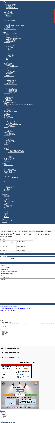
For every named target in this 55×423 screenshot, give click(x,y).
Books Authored (24, 231)
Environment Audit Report (10, 133)
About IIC (7, 70)
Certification (10, 122)
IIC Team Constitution (9, 72)
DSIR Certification (7, 93)
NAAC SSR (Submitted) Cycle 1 (9, 159)
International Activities (9, 97)
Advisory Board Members (10, 205)
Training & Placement (5, 179)
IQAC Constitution (7, 114)
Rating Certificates (9, 73)
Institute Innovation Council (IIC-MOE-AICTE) (11, 69)
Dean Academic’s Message (8, 108)
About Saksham (8, 15)
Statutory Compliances (7, 18)
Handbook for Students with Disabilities (10, 111)
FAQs (45, 231)
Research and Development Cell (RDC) (10, 33)
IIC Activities (8, 74)
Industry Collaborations (7, 189)
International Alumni (9, 187)
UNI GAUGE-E (6, 173)
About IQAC (6, 113)
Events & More (6, 217)
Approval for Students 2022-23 (13, 90)
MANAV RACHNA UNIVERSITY (14, 323)
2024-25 (7, 149)
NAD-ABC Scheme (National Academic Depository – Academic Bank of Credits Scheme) (18, 104)
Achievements (10, 50)
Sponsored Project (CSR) (8, 63)
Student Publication (11, 56)
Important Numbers (7, 19)
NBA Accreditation (7, 116)
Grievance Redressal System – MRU (7, 273)
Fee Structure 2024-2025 (8, 171)
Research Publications (7, 52)
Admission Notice (5, 332)
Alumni (5, 200)
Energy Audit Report (9, 130)
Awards (5, 207)
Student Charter (6, 195)
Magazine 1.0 (6, 211)
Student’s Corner (5, 194)
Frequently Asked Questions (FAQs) (10, 169)
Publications (8, 53)
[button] (2, 411)
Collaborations (6, 94)
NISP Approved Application (10, 88)
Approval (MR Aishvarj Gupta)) (12, 91)
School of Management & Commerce (10, 29)
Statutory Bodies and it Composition (12, 8)
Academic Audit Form (7, 154)
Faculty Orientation (11, 137)
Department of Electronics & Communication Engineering (15, 25)
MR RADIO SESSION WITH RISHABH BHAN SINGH (8, 306)
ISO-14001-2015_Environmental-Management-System (15, 119)
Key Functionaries (9, 6)
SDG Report (6, 216)
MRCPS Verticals (7, 208)
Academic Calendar (7, 110)
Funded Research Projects (10, 65)
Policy (7, 86)
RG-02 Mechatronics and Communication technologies (15, 37)
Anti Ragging (3, 265)
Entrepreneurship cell (9, 83)
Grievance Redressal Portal (8, 13)
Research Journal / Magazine (9, 98)
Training (16, 231)
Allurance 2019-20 (9, 100)
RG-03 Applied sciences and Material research (13, 38)
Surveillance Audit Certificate (12, 120)
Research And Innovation (10, 197)
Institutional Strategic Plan (8, 11)
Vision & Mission (6, 9)
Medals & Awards (7, 196)
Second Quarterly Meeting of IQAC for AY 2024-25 (16, 151)
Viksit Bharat (4, 222)
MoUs (7, 185)
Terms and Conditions (5, 337)
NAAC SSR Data (6, 160)
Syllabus (5, 103)
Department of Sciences (10, 27)
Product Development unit (10, 77)
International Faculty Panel (10, 186)
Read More (15, 258)
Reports (5, 155)
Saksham (5, 14)
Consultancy (6, 68)
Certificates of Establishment (12, 71)
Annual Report (8, 75)
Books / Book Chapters (11, 54)
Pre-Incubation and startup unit (11, 80)
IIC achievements (8, 85)
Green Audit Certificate (9, 128)
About (7, 35)
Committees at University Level (11, 7)
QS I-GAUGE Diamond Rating (8, 117)
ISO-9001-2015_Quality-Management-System (13, 124)
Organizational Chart (7, 10)
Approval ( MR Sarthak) (11, 92)
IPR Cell (5, 57)
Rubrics (7, 87)
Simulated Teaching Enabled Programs (10, 109)
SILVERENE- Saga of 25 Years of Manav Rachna (9, 271)
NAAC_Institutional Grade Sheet (9, 158)
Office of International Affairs (10, 184)
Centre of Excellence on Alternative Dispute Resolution (17, 44)
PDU (8, 78)
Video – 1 (7, 105)
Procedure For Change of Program (9, 172)
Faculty (19, 231)
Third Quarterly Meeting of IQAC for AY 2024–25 (16, 152)
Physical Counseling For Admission (10, 170)
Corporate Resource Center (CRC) (9, 180)
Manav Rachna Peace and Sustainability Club (11, 218)
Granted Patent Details (11, 61)
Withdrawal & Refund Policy (8, 174)
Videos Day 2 (8, 146)
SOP (8, 48)
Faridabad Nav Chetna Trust (6, 325)
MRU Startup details (11, 82)
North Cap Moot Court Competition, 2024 (7, 310)
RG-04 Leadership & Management (11, 39)
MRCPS (3, 202)
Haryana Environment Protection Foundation (9, 327)
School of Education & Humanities (9, 30)
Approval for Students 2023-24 (13, 89)
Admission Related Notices (8, 165)
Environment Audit (7, 132)
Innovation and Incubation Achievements (10, 84)
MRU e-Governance (7, 143)
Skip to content (2, 410)
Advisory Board (6, 204)
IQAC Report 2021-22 (9, 157)
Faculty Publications (11, 55)
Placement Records (7, 181)
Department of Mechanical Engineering (12, 24)
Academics (4, 101)
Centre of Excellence (9, 43)
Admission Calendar (7, 166)
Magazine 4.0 (6, 214)
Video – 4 (7, 107)
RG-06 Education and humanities (11, 41)
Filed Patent (10, 60)
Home (4, 1)
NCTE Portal (3, 279)
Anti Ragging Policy (7, 176)
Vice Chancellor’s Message (10, 5)
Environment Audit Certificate (10, 134)
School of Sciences (7, 26)
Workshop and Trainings (10, 140)
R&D (12, 231)
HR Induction (10, 139)
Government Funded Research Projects (14, 66)
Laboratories (6, 17)
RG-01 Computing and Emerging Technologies (13, 36)
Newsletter (49, 231)
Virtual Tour (4, 334)
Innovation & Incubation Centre (9, 76)
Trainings (9, 51)
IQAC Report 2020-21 (9, 156)
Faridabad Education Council (6, 326)
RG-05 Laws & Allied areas (10, 40)
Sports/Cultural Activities (10, 198)
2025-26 (7, 153)
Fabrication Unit (8, 79)
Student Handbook (7, 168)
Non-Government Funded (12, 67)
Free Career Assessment (5, 277)
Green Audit (6, 127)
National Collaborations (9, 95)
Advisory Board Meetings (10, 206)
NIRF (3, 191)
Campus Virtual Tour (4, 269)
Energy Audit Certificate (9, 131)
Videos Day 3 (8, 147)
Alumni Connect (4, 333)
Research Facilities (7, 42)
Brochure (5, 167)
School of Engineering (7, 22)
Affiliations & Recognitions (8, 12)
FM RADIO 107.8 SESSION (4, 313)
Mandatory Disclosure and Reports (8, 220)
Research (4, 32)
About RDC (7, 34)
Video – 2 (7, 106)
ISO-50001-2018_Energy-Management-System (13, 121)
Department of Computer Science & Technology (13, 23)
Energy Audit (6, 129)
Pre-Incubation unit (11, 81)
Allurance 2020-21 (9, 99)
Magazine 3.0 (6, 213)
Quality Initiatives (7, 135)
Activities (7, 62)
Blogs (2, 275)
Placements (9, 231)
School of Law (6, 28)
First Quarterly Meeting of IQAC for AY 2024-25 (15, 150)
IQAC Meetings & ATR (7, 148)
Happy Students (6, 199)
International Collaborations (10, 96)
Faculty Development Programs (11, 141)
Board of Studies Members (38, 231)
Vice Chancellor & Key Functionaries (10, 4)
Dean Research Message (8, 64)
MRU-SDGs (6, 144)
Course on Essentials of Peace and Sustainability (12, 210)
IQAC (3, 112)
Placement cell (4, 331)
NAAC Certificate (6, 115)
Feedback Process (7, 161)
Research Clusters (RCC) (10, 46)
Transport (5, 164)
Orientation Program (9, 136)
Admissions (4, 163)
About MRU (4, 2)
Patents (7, 59)
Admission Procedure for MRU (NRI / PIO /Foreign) (12, 177)
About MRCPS (6, 203)
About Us (5, 3)
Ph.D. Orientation (10, 138)
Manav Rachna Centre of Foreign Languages (11, 102)
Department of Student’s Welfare (9, 201)
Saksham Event (8, 16)
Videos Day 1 (8, 145)
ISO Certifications (7, 118)
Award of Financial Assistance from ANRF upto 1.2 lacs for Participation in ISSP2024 (15, 308)
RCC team (9, 49)
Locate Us (3, 338)
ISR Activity (4, 219)
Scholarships (6, 175)
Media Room (4, 335)
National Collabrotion (7, 190)
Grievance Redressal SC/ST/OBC (9, 20)
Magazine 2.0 (6, 212)
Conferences (8, 142)
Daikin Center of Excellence (12, 45)
